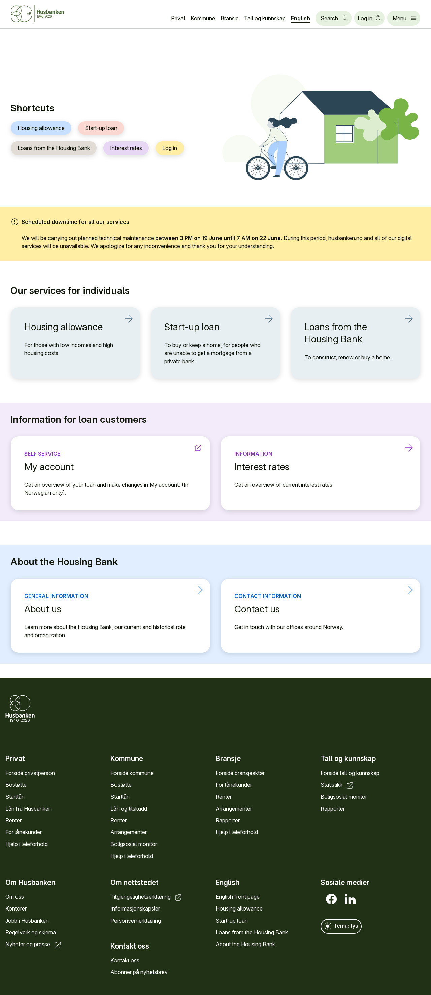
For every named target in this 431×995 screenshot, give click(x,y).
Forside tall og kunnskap (350, 773)
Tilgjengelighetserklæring (146, 896)
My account (106, 466)
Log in (169, 148)
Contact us (316, 609)
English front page (238, 896)
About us (106, 609)
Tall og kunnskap (265, 18)
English (300, 18)
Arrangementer (128, 832)
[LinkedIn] (349, 899)
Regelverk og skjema (30, 932)
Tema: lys (341, 926)
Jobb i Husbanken (27, 920)
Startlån (15, 796)
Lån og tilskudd (128, 808)
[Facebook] (330, 899)
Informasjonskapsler (135, 908)
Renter (13, 820)
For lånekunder (23, 832)
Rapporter (228, 820)
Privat (178, 18)
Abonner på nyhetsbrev (139, 972)
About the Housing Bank (245, 944)
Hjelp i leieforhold (26, 844)
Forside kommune (132, 773)
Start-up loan (101, 128)
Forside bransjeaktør (240, 773)
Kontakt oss (124, 960)
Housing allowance (41, 128)
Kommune (203, 18)
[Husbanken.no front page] (46, 13)
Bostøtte (16, 785)
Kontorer (16, 908)
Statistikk (338, 785)
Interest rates (126, 148)
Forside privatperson (30, 773)
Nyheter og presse (33, 944)
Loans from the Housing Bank (54, 148)
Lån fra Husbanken (28, 808)
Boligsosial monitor (133, 844)
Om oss (14, 896)
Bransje (230, 18)
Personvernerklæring (135, 920)
